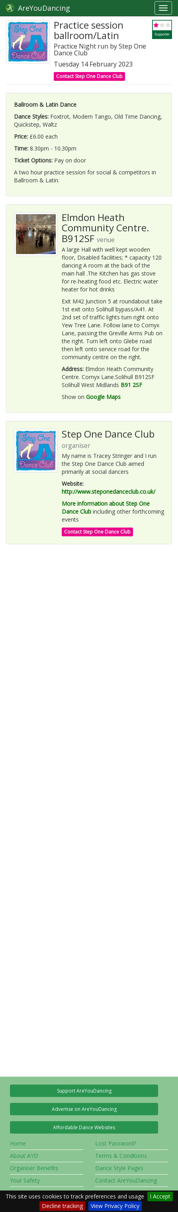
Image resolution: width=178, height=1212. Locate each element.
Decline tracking (62, 1206)
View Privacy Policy (115, 1206)
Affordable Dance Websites (84, 1127)
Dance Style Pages (119, 1168)
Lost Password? (115, 1143)
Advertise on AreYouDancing (84, 1109)
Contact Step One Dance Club (89, 76)
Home (18, 1143)
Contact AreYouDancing (126, 1180)
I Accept (160, 1196)
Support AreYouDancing (84, 1090)
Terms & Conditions (121, 1155)
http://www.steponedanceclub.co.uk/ (108, 491)
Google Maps (103, 397)
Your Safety (25, 1180)
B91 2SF (131, 385)
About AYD (24, 1155)
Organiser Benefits (34, 1168)
